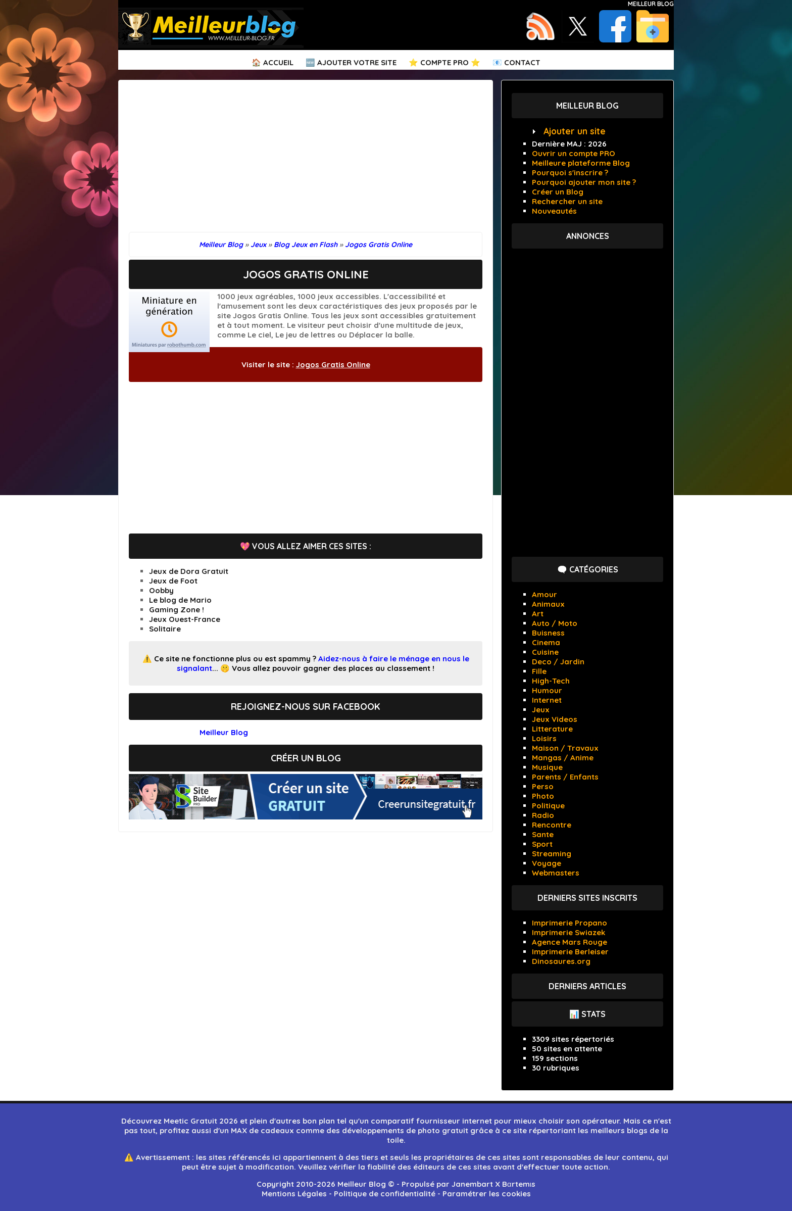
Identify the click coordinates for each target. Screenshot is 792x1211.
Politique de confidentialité (384, 1193)
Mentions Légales (294, 1193)
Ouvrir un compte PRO (573, 153)
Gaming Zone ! (176, 609)
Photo (543, 796)
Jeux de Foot (173, 581)
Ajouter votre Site (357, 62)
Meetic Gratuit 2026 (201, 1121)
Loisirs (544, 738)
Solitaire (165, 629)
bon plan (319, 1121)
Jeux (541, 709)
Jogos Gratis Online (333, 364)
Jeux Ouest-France (184, 619)
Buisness (548, 633)
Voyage (546, 863)
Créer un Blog (557, 192)
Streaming (551, 853)
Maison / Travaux (565, 748)
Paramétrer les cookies (486, 1193)
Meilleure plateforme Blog (581, 163)
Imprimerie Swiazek (568, 932)
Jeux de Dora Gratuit (188, 571)
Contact (522, 62)
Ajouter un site (574, 131)
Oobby (161, 590)
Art (537, 613)
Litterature (552, 729)
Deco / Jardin (558, 661)
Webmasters (555, 873)
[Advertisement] (305, 161)
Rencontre (551, 825)
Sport (542, 844)
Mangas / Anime (562, 757)
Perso (543, 786)
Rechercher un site (567, 201)
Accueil (278, 62)
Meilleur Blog (651, 4)
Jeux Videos (554, 719)
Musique (547, 767)
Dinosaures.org (561, 961)
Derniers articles (587, 986)
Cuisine (545, 652)
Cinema (546, 642)
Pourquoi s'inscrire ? (570, 172)
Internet (547, 700)
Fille (539, 671)
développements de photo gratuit (405, 1130)
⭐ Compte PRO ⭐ (444, 62)
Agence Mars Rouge (569, 942)
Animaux (548, 604)
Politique (548, 805)
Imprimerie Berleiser (570, 951)
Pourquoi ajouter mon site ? (584, 182)
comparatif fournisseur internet (431, 1121)
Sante (543, 834)
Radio (543, 815)
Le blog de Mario (180, 600)
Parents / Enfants (565, 777)
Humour (547, 690)
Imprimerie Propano (569, 923)
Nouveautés (554, 211)
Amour (544, 594)
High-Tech (551, 681)
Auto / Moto (554, 623)
